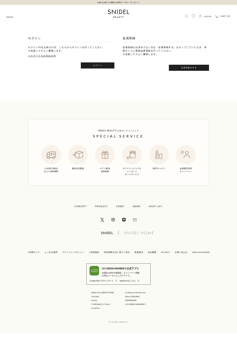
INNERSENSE (131, 309)
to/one (94, 309)
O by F (107, 313)
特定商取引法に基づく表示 (117, 261)
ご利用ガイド (33, 261)
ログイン (97, 74)
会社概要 (152, 261)
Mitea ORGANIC (132, 305)
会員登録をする (189, 76)
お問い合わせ (181, 261)
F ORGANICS (97, 313)
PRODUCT (101, 215)
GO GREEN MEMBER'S (135, 313)
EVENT (120, 215)
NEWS (137, 215)
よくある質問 (51, 261)
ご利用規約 (94, 261)
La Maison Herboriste (135, 301)
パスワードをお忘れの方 (42, 64)
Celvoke (95, 305)
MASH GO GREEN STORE (102, 301)
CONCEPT (80, 215)
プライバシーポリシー (73, 261)
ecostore (95, 316)
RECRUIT (165, 261)
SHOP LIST (156, 215)
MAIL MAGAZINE (201, 261)
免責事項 (138, 261)
